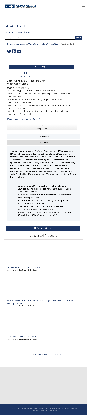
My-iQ (27, 32)
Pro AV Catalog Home (14, 32)
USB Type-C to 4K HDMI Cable (21, 336)
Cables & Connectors (17, 44)
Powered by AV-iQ (55, 355)
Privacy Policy (40, 354)
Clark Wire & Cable (51, 44)
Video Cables (34, 44)
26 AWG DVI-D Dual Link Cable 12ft (24, 267)
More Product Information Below (24, 119)
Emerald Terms (28, 355)
